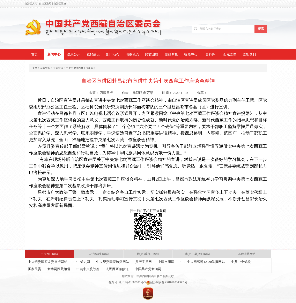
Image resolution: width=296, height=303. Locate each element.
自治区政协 (60, 3)
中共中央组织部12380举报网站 (202, 262)
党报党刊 (249, 54)
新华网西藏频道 (58, 269)
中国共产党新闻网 (148, 269)
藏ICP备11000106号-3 (132, 282)
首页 (34, 54)
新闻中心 (54, 54)
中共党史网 (82, 262)
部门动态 (112, 54)
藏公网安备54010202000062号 (166, 282)
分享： (202, 92)
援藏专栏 (171, 54)
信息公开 (73, 54)
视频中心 (190, 54)
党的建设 (93, 54)
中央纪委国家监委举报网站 (47, 262)
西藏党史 (229, 54)
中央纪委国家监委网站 (112, 262)
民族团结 (151, 54)
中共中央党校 (241, 262)
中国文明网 (166, 262)
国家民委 (34, 269)
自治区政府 (45, 3)
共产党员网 (143, 262)
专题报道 (58, 68)
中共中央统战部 (87, 269)
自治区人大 (31, 3)
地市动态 (132, 54)
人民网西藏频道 (117, 269)
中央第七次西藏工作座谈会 (81, 68)
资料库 (210, 54)
